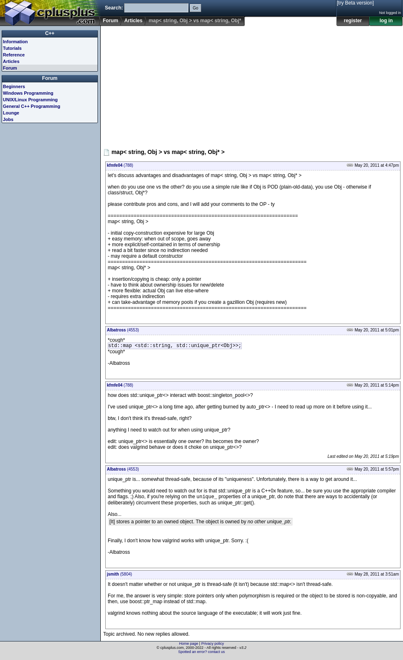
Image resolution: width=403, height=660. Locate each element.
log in (386, 20)
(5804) (119, 576)
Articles (133, 20)
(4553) (123, 330)
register (353, 20)
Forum (110, 20)
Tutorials (12, 48)
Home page (189, 646)
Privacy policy (212, 646)
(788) (120, 165)
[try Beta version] (355, 3)
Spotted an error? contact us (201, 654)
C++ (50, 33)
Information (15, 41)
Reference (14, 54)
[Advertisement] (195, 84)
